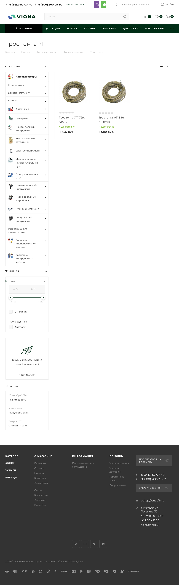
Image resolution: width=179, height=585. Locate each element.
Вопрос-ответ (117, 485)
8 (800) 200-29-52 (50, 4)
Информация (82, 456)
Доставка (40, 500)
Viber (96, 4)
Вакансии (40, 463)
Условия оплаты (119, 463)
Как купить (40, 495)
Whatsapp (103, 4)
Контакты (40, 478)
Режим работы (17, 399)
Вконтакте (76, 544)
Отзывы (39, 468)
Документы (41, 483)
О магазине (43, 456)
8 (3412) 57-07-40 (20, 4)
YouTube (85, 544)
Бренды (11, 477)
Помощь (116, 456)
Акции (10, 463)
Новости (11, 386)
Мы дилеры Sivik (18, 412)
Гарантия (40, 505)
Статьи (38, 490)
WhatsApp (103, 544)
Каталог (11, 456)
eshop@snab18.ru (152, 500)
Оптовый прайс (18, 425)
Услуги (10, 470)
